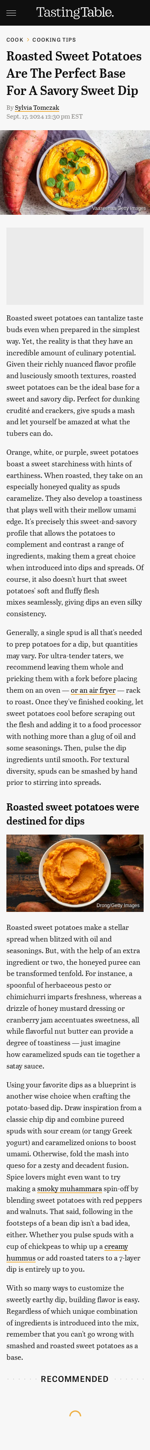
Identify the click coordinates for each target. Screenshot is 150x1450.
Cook (15, 39)
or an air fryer (93, 690)
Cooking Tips (54, 39)
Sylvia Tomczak (37, 107)
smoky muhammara (69, 1188)
